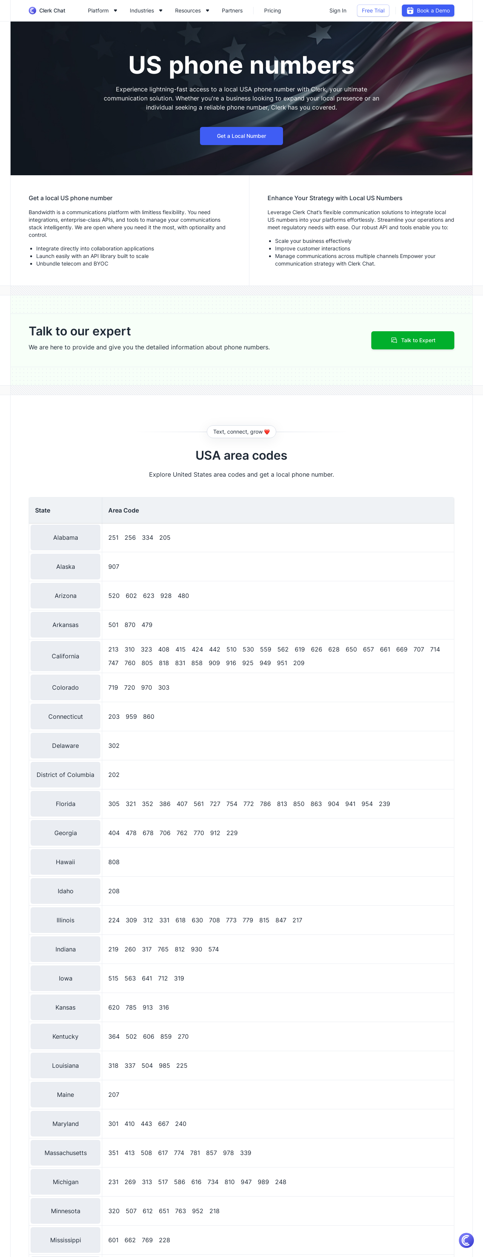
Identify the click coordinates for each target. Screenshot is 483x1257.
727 (215, 804)
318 (113, 1065)
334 (147, 537)
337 (130, 1065)
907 (113, 566)
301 (113, 1123)
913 (148, 1007)
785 (131, 1007)
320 (114, 1211)
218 (214, 1211)
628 (334, 649)
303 (163, 687)
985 (164, 1065)
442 (214, 649)
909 (214, 663)
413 (130, 1153)
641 (147, 978)
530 (248, 649)
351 (113, 1153)
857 (211, 1153)
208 (114, 891)
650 (351, 649)
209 (299, 663)
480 (183, 595)
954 (367, 804)
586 (179, 1182)
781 (195, 1153)
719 (113, 687)
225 (182, 1065)
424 (197, 649)
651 (164, 1211)
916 (231, 663)
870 (130, 624)
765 (163, 949)
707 (419, 649)
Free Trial (373, 10)
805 (147, 663)
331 (164, 920)
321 (131, 804)
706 (165, 833)
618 (180, 920)
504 (147, 1065)
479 (147, 624)
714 (435, 649)
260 (130, 949)
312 (148, 920)
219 (113, 949)
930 (196, 949)
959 (131, 716)
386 (165, 804)
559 (265, 649)
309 (131, 920)
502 (131, 1036)
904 (333, 804)
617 (163, 1153)
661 (385, 649)
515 (113, 978)
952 (197, 1211)
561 (199, 804)
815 (264, 920)
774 (179, 1153)
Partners (232, 10)
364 (114, 1036)
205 (165, 537)
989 (263, 1182)
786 (265, 804)
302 (114, 745)
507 (131, 1211)
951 (282, 663)
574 (213, 949)
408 (163, 649)
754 (231, 804)
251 (113, 537)
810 (230, 1182)
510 (231, 649)
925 (248, 663)
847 (280, 920)
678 (148, 833)
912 (215, 833)
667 (163, 1123)
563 (130, 978)
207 (113, 1094)
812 (180, 949)
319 (179, 978)
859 (166, 1036)
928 (166, 595)
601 (113, 1240)
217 (297, 920)
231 (113, 1182)
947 (246, 1182)
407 (182, 804)
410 (130, 1123)
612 (148, 1211)
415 (180, 649)
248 (280, 1182)
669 (402, 649)
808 (114, 862)
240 (180, 1123)
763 (180, 1211)
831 (180, 663)
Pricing (272, 10)
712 (163, 978)
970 (146, 687)
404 (114, 833)
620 (114, 1007)
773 (231, 920)
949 (265, 663)
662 (130, 1240)
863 (316, 804)
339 (245, 1153)
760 (130, 663)
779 (248, 920)
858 (197, 663)
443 (146, 1123)
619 (300, 649)
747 (113, 663)
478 (131, 833)
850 (299, 804)
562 (283, 649)
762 (182, 833)
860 (148, 716)
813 (282, 804)
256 (130, 537)
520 (114, 595)
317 (147, 949)
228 (164, 1240)
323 (146, 649)
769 (147, 1240)
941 (350, 804)
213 (113, 649)
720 (129, 687)
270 (183, 1036)
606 (148, 1036)
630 (197, 920)
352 (147, 804)
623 (148, 595)
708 (214, 920)
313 (147, 1182)
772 (248, 804)
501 (113, 624)
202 (114, 774)
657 (368, 649)
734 (213, 1182)
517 (163, 1182)
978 (228, 1153)
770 (199, 833)
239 (384, 804)
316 (164, 1007)
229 (232, 833)
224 (114, 920)
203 (114, 716)
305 (114, 804)
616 (196, 1182)
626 (316, 649)
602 (131, 595)
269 (130, 1182)
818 (164, 663)
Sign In (337, 10)
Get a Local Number (241, 136)
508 (146, 1153)
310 (130, 649)
